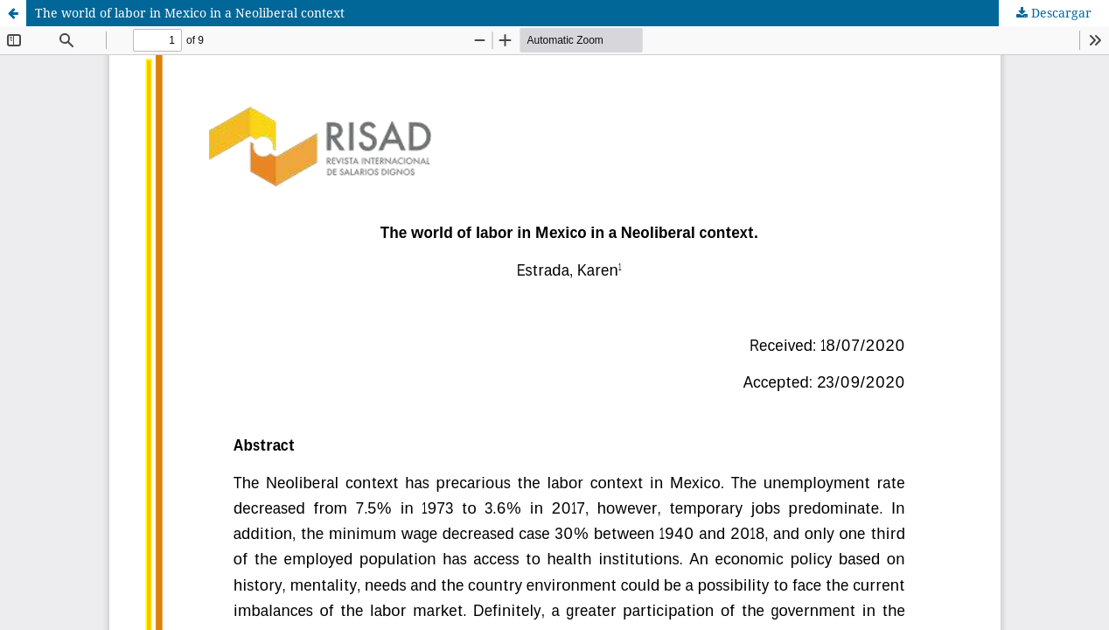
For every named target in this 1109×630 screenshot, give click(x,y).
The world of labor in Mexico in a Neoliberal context (190, 12)
